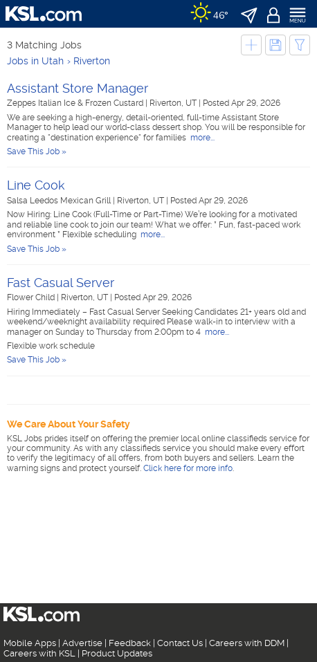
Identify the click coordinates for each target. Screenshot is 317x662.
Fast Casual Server (60, 282)
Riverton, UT (174, 103)
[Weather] (209, 14)
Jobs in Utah (35, 60)
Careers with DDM (246, 643)
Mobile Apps (29, 643)
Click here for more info (188, 468)
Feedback (130, 643)
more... (201, 137)
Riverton (91, 60)
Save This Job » (36, 151)
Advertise (82, 643)
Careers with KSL (39, 653)
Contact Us (180, 643)
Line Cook (36, 185)
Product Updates (117, 653)
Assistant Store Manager (77, 88)
